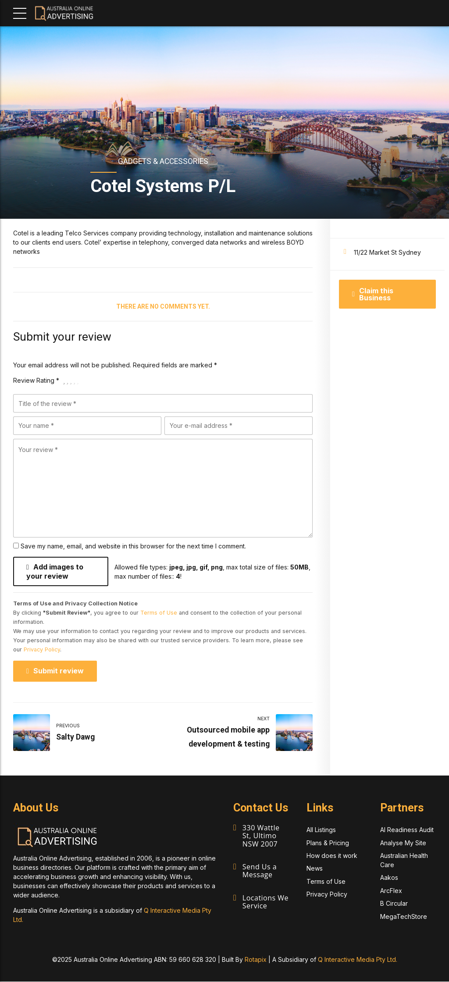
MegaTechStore (403, 916)
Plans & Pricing (327, 843)
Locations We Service (265, 900)
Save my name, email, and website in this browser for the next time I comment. (133, 546)
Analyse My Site (403, 843)
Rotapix (256, 960)
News (314, 868)
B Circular (394, 903)
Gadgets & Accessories (163, 161)
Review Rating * (36, 380)
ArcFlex (391, 890)
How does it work (331, 856)
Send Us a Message (259, 870)
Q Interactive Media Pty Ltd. (357, 960)
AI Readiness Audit (407, 830)
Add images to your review (54, 571)
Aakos (389, 878)
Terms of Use (158, 613)
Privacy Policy (42, 650)
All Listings (321, 830)
